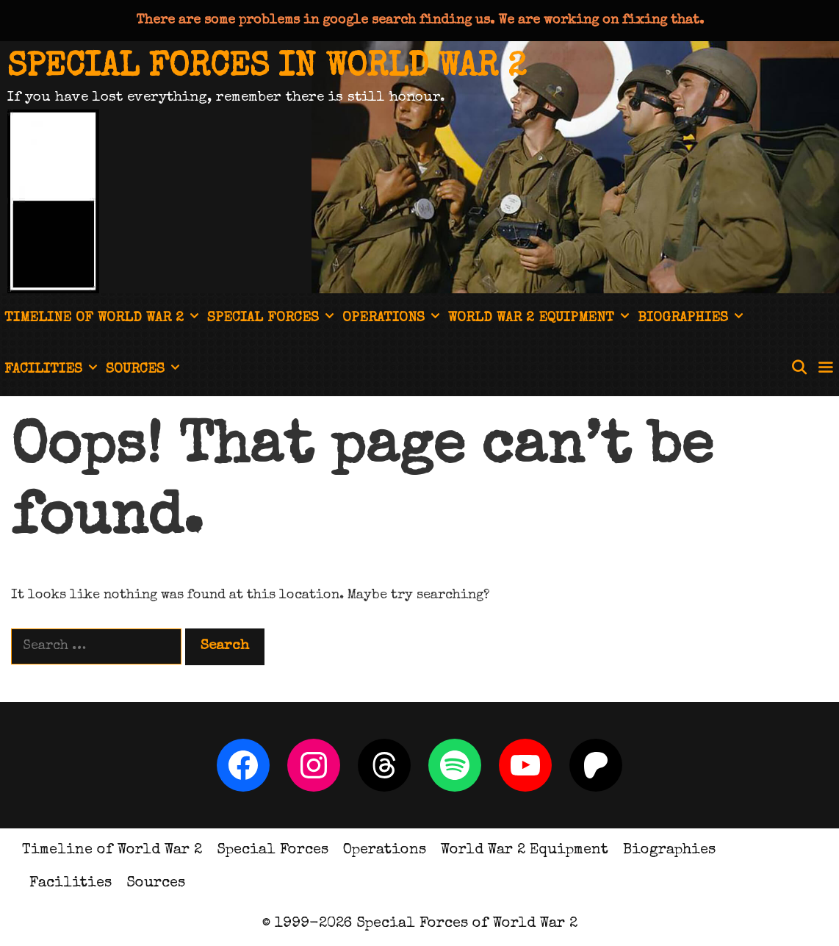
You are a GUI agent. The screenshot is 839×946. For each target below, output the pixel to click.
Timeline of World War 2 (103, 319)
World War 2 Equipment (540, 319)
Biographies (692, 319)
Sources (145, 370)
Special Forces (272, 319)
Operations (393, 319)
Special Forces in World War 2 (266, 68)
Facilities (52, 370)
